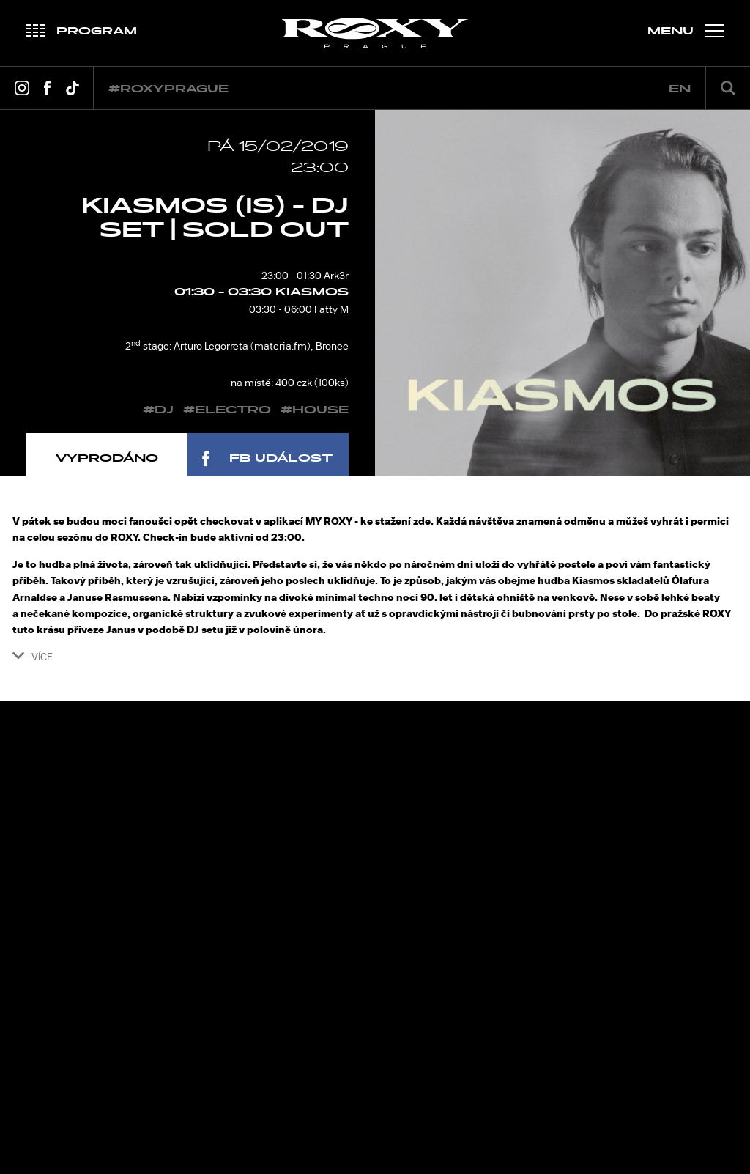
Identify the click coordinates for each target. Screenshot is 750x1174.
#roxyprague (168, 89)
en (680, 89)
